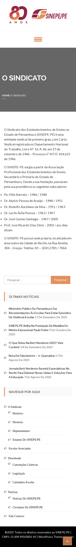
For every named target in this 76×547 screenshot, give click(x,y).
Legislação (19, 473)
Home (6, 95)
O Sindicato (15, 406)
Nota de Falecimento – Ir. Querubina (32, 355)
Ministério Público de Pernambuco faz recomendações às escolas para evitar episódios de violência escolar (40, 313)
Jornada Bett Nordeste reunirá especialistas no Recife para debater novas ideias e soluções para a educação (40, 373)
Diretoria (18, 422)
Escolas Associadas (20, 448)
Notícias (13, 492)
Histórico (18, 413)
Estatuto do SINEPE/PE (27, 439)
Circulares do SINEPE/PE (28, 507)
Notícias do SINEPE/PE (27, 498)
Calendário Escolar (23, 482)
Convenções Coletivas (25, 464)
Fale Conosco (16, 516)
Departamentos (21, 431)
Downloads (14, 458)
